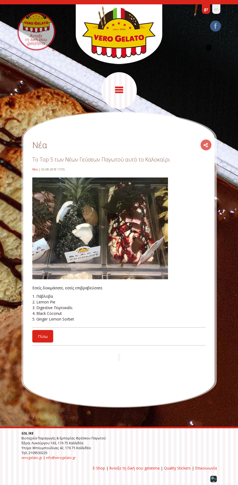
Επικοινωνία (206, 468)
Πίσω (43, 336)
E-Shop (99, 468)
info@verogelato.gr (61, 457)
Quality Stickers (177, 468)
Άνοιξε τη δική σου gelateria (134, 468)
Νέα (35, 169)
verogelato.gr (31, 457)
